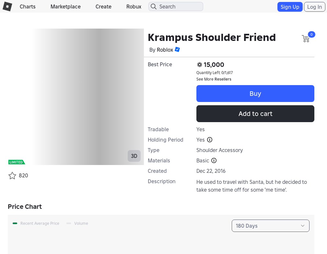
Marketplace (66, 6)
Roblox (165, 49)
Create (103, 6)
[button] (177, 49)
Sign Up (290, 7)
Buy (255, 93)
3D (134, 156)
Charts (28, 6)
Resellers (223, 79)
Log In (314, 7)
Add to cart (256, 113)
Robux (133, 6)
